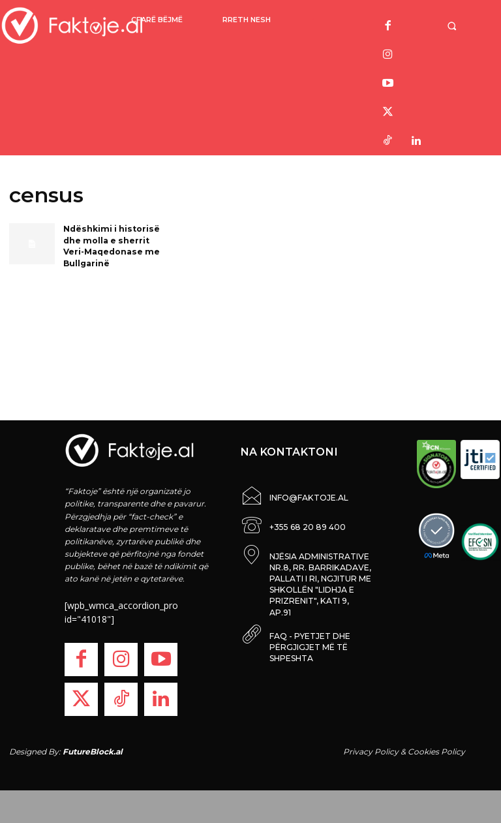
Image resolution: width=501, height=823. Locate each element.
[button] (453, 25)
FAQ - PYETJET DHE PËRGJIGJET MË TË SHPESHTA (309, 628)
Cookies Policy (436, 751)
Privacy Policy (371, 751)
